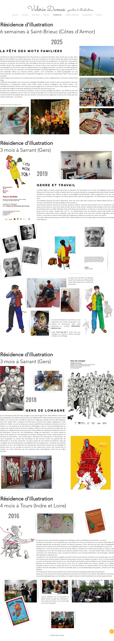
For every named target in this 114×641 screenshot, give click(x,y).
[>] (111, 631)
